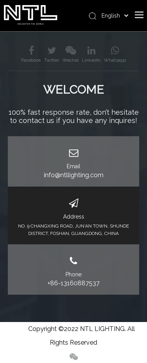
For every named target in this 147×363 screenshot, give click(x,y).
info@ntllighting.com (73, 175)
